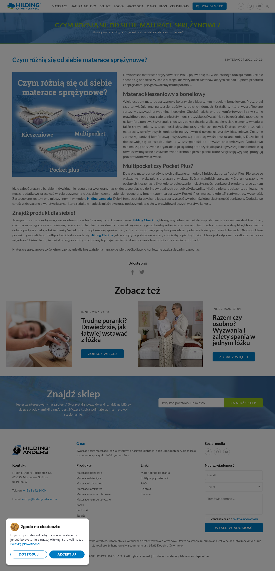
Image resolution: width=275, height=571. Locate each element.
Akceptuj (66, 554)
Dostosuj (29, 554)
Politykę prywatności (25, 544)
